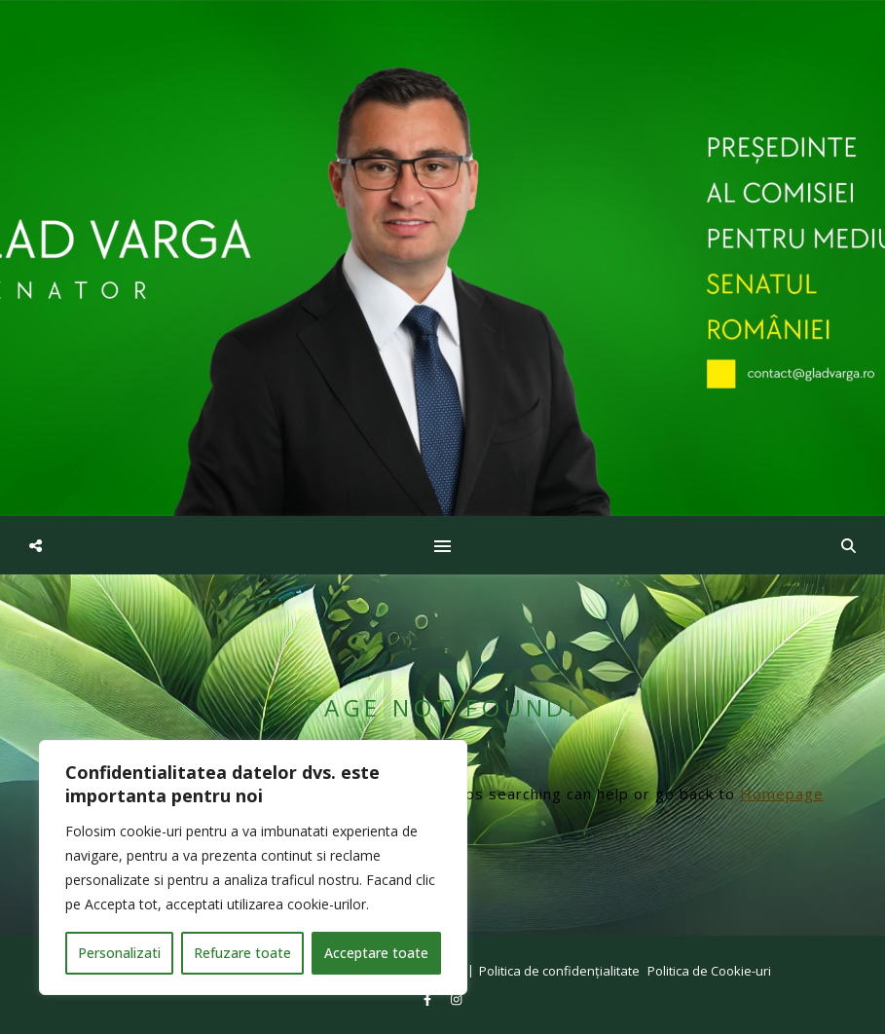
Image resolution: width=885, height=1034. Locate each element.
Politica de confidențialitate (559, 970)
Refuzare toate (242, 952)
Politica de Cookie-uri (709, 970)
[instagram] (456, 999)
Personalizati (119, 952)
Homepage (782, 793)
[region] (253, 867)
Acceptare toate (376, 952)
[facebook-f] (429, 999)
